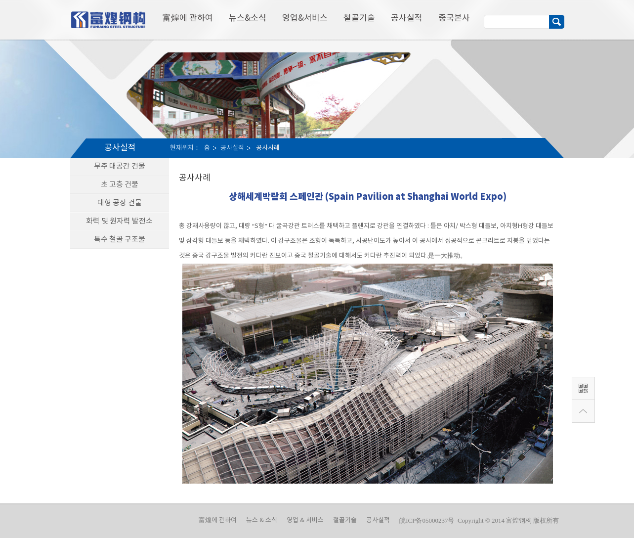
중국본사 (454, 18)
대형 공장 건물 (119, 203)
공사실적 (407, 18)
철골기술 (359, 18)
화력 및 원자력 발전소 (119, 221)
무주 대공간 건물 (119, 166)
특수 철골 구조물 (119, 239)
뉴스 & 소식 (261, 520)
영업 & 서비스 (305, 520)
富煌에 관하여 (188, 18)
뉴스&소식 (247, 18)
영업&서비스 (305, 18)
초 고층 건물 (119, 184)
